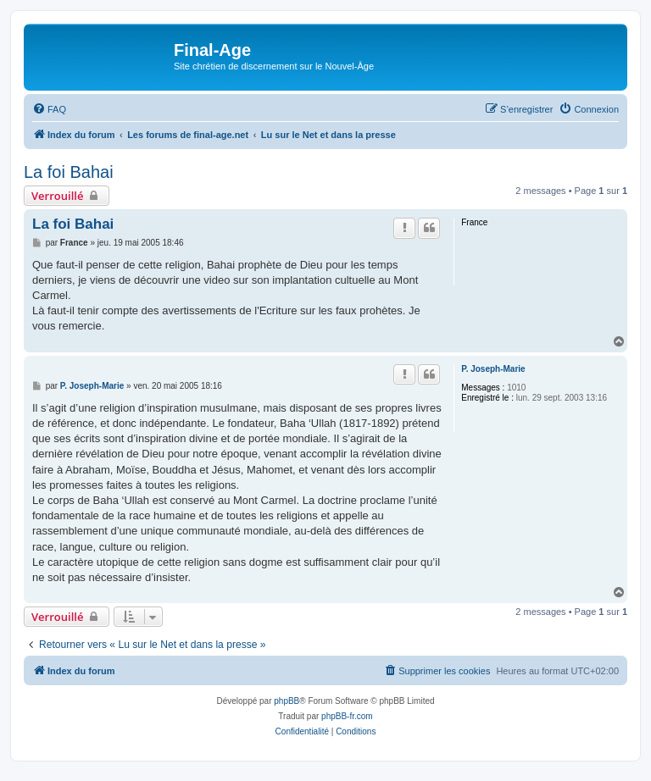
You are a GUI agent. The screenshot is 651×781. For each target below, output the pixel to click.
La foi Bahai (69, 172)
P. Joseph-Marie (493, 369)
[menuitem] (49, 109)
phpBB (286, 701)
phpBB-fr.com (347, 716)
